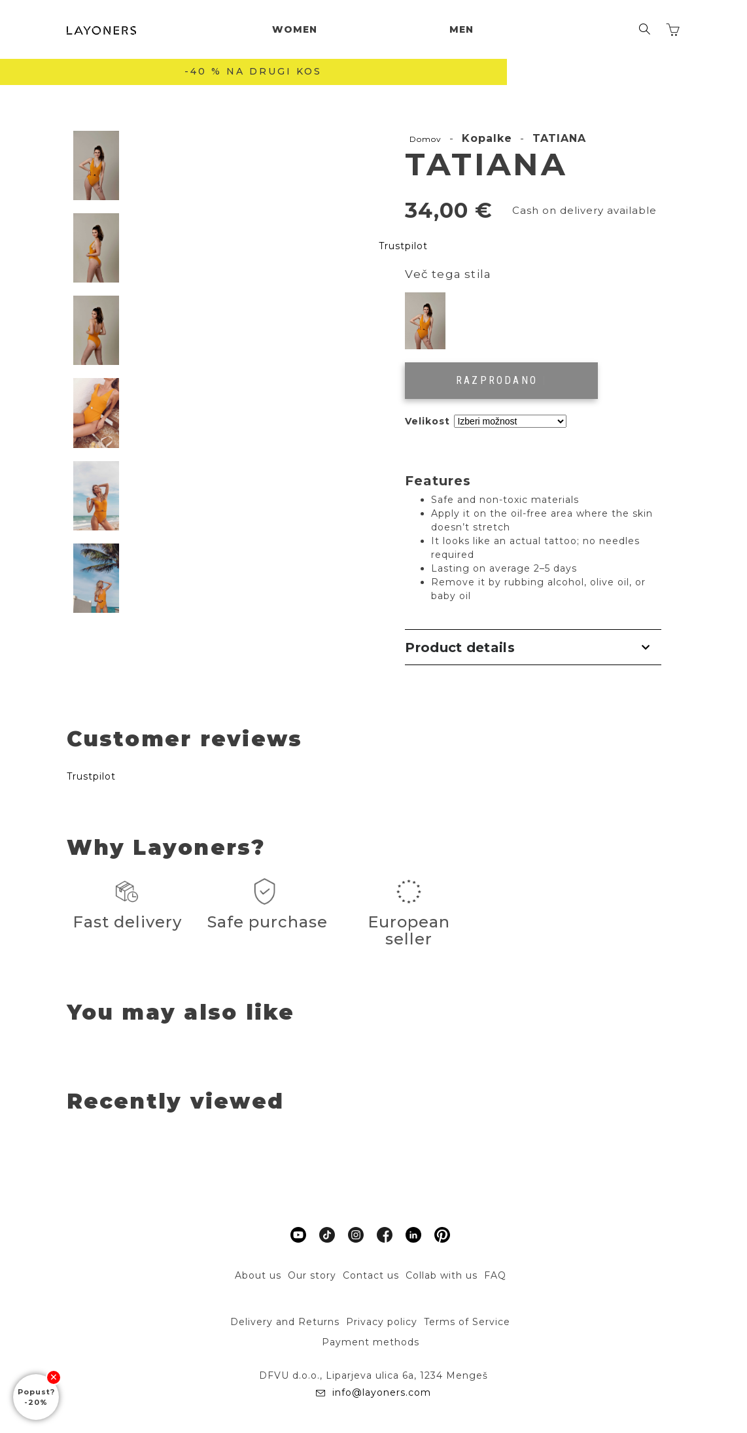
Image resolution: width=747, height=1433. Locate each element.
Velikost (427, 421)
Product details (460, 647)
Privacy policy (381, 1322)
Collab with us (442, 1275)
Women (294, 29)
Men (461, 29)
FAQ (495, 1275)
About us (258, 1275)
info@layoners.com (380, 1392)
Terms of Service (467, 1322)
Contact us (371, 1275)
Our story (312, 1275)
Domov (425, 139)
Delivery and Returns (284, 1322)
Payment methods (370, 1342)
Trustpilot (403, 246)
